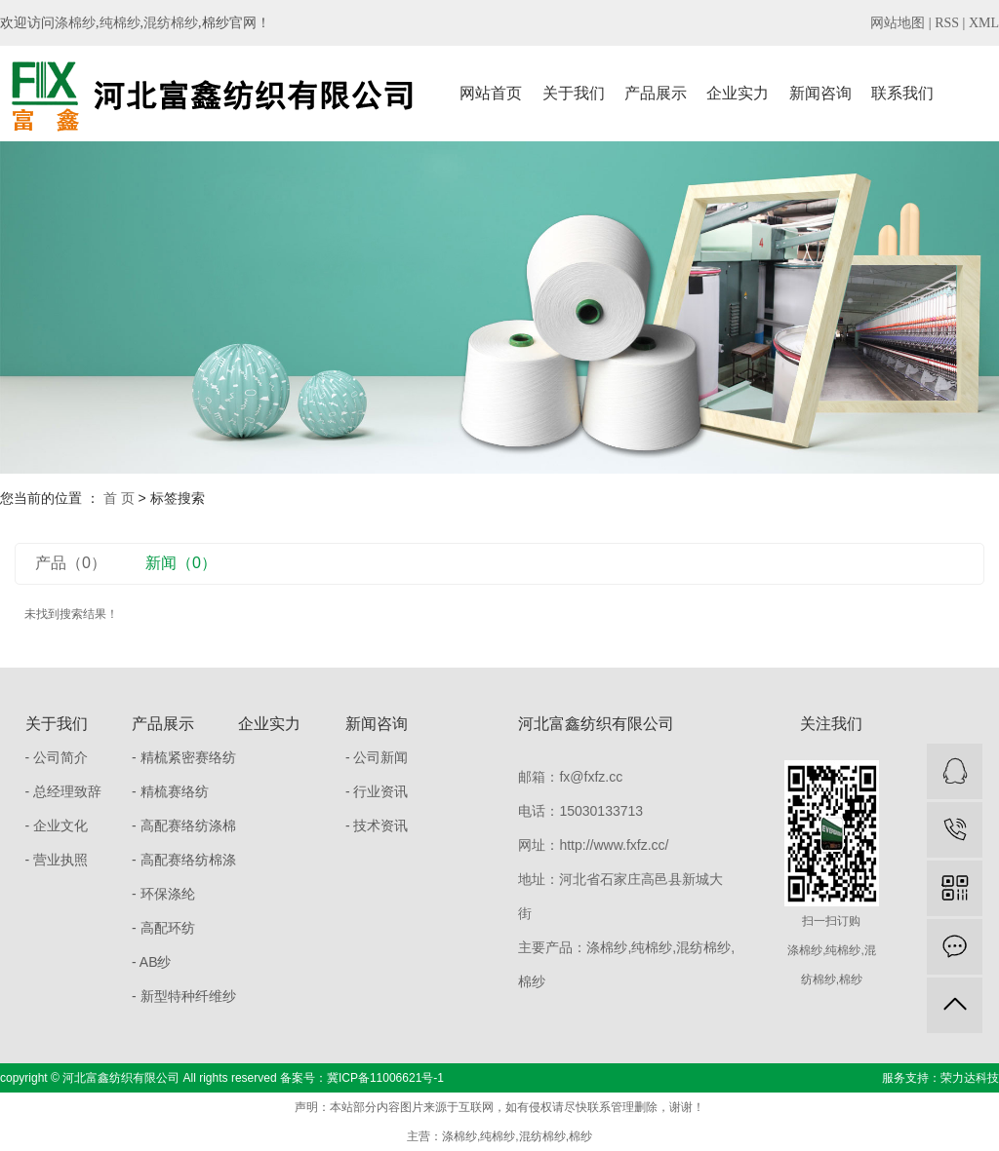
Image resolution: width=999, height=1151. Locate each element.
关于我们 (573, 93)
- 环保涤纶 (163, 894)
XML (984, 23)
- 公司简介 (57, 757)
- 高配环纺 (163, 928)
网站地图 (897, 23)
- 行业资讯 (377, 791)
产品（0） (70, 563)
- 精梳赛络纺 (170, 791)
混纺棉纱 (170, 23)
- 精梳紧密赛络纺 (184, 757)
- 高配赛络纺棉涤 (184, 859)
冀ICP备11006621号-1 (385, 1078)
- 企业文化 (57, 825)
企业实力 (737, 93)
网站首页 (491, 93)
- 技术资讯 (377, 825)
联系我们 (902, 93)
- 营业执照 (57, 859)
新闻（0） (181, 563)
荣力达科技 (969, 1078)
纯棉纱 (120, 23)
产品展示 (655, 93)
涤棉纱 (75, 23)
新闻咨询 (820, 93)
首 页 (119, 498)
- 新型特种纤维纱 (184, 996)
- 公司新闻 (377, 757)
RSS (947, 23)
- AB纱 (151, 962)
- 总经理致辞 (63, 791)
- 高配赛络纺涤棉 (184, 825)
